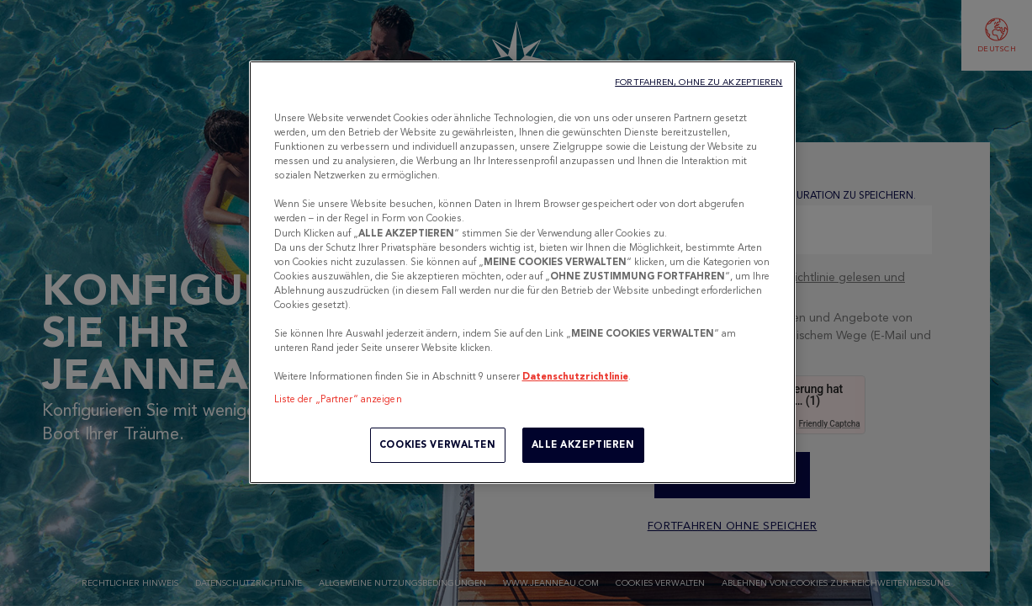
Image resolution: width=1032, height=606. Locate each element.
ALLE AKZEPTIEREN (583, 444)
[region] (522, 272)
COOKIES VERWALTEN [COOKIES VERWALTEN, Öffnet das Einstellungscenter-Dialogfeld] (437, 444)
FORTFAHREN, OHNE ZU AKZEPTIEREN (698, 82)
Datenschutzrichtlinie (575, 376)
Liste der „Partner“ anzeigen (338, 399)
